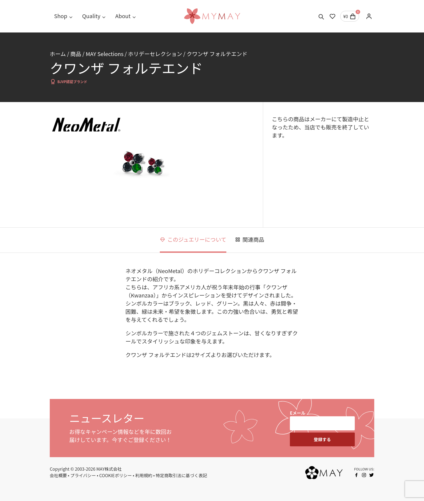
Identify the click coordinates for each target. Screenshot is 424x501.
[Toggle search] (321, 16)
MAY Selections (105, 54)
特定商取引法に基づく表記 (181, 475)
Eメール (297, 413)
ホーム (58, 54)
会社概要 (58, 475)
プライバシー (83, 475)
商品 (75, 54)
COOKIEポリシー (115, 475)
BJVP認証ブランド (68, 81)
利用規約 (143, 475)
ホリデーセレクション (155, 54)
